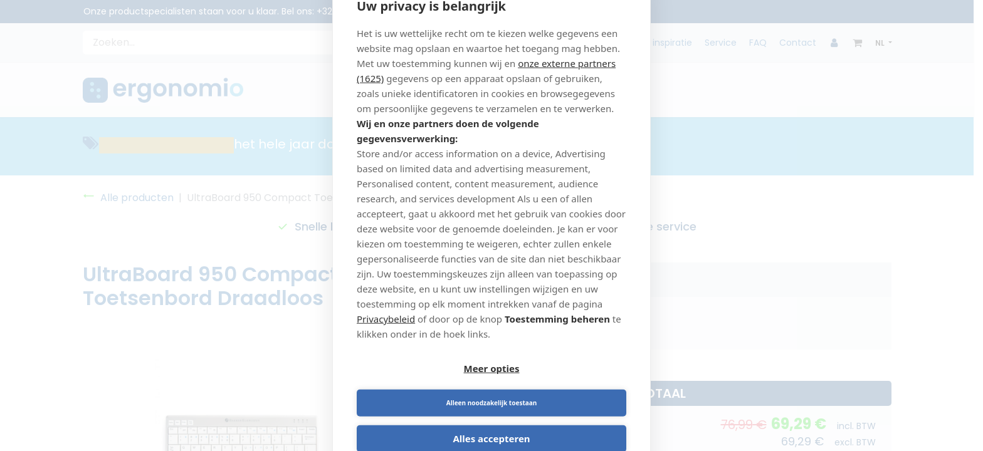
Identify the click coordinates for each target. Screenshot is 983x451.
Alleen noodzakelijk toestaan (561, 386)
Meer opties (422, 386)
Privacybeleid (386, 335)
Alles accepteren (491, 422)
